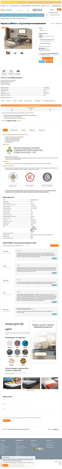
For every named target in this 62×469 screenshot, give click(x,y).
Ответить (54, 258)
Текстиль (2, 453)
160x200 (15, 100)
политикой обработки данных (20, 459)
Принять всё (5, 465)
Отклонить (21, 465)
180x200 (21, 100)
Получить (40, 354)
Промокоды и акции (20, 445)
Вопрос (4, 408)
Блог (17, 444)
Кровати (2, 444)
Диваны (2, 452)
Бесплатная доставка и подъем (46, 39)
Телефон (5, 404)
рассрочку (41, 50)
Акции (2, 443)
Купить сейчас (49, 61)
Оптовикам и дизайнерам (21, 447)
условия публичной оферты (35, 417)
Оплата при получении (44, 43)
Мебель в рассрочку (20, 451)
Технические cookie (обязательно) (9, 462)
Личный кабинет (34, 445)
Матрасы (2, 445)
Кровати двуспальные (17, 429)
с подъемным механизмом (49, 100)
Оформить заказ (34, 444)
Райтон (36, 199)
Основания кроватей (5, 446)
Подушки (2, 449)
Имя (3, 399)
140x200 (9, 100)
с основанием (37, 100)
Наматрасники (3, 448)
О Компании (18, 442)
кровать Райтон (28, 100)
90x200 (3, 100)
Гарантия (18, 454)
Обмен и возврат (19, 452)
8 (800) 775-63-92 (16, 77)
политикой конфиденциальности (18, 417)
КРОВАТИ (10, 429)
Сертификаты (19, 455)
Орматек (32, 199)
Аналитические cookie (21, 462)
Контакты (18, 450)
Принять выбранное (13, 465)
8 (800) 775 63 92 (11, 120)
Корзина (33, 442)
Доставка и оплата (20, 448)
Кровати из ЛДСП (25, 429)
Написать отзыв (54, 245)
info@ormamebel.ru (50, 447)
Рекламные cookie (30, 462)
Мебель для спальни (5, 450)
